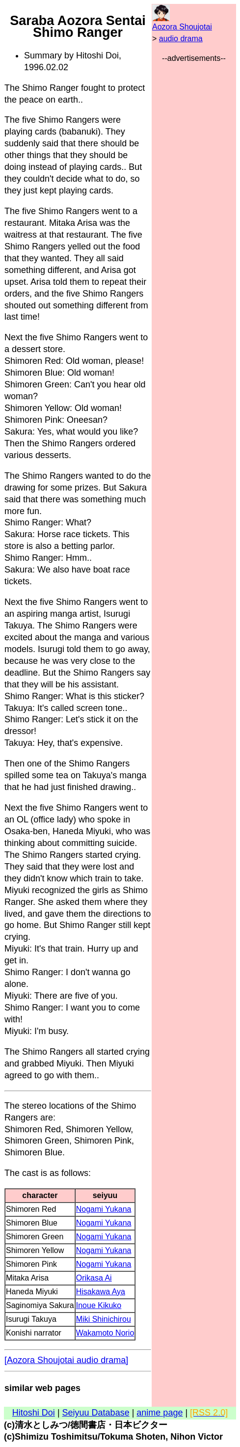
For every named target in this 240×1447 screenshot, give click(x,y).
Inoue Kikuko (99, 1305)
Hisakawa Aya (100, 1291)
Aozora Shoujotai (182, 27)
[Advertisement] (194, 211)
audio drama (181, 38)
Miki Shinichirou (103, 1319)
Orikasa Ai (94, 1278)
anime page (159, 1413)
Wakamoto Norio (105, 1333)
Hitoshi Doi (33, 1413)
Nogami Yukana (104, 1209)
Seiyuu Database (96, 1413)
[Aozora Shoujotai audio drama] (66, 1360)
